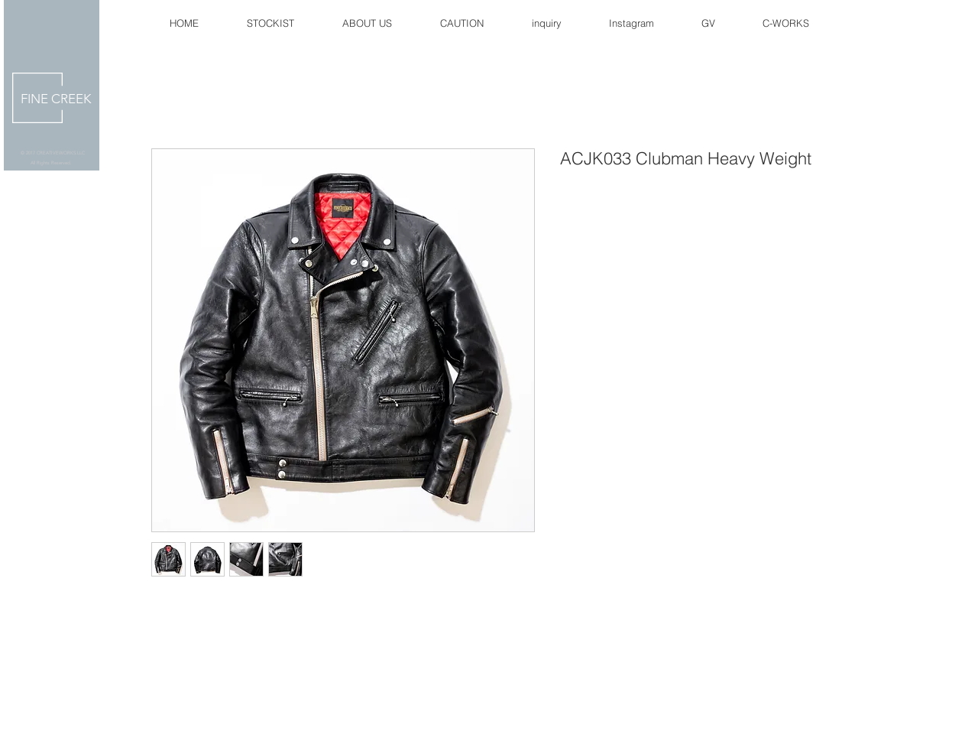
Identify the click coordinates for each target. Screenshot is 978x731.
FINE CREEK (56, 98)
